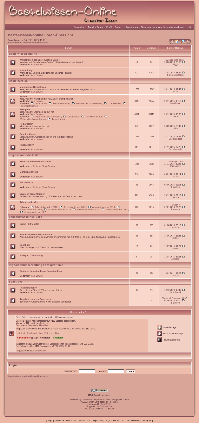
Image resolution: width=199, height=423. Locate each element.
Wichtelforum (27, 182)
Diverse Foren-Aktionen (32, 194)
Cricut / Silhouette (29, 224)
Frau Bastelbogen (175, 75)
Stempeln (25, 109)
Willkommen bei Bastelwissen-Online (40, 60)
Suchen (118, 27)
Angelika (175, 259)
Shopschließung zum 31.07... (175, 298)
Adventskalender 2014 (103, 207)
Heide (175, 128)
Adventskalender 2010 (117, 209)
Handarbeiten (27, 145)
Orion (84, 400)
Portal (91, 27)
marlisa (175, 197)
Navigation (79, 27)
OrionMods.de (105, 406)
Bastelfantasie (175, 139)
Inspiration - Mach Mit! (24, 155)
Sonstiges (25, 245)
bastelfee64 (175, 292)
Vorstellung (26, 70)
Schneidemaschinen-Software (36, 234)
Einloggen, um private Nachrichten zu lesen (162, 27)
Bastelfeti (175, 187)
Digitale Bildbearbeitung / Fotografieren (36, 265)
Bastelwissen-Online (23, 53)
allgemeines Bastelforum (33, 87)
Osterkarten (41, 103)
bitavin (175, 248)
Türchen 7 (175, 205)
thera (175, 116)
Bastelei (175, 238)
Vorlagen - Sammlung (31, 255)
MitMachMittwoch (29, 172)
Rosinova (37, 166)
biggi (175, 64)
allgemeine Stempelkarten (48, 116)
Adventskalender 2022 (35, 212)
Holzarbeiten (26, 124)
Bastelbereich (18, 81)
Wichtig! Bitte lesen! (175, 60)
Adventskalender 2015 (75, 207)
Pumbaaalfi (175, 166)
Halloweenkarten (61, 103)
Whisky (175, 227)
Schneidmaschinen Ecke (25, 217)
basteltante (175, 103)
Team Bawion (36, 65)
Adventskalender (29, 202)
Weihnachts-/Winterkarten (89, 103)
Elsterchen (49, 333)
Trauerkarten (114, 103)
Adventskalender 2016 (46, 207)
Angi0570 (105, 404)
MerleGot (43, 325)
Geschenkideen (28, 134)
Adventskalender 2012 (59, 209)
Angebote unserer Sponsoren (36, 299)
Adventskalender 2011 (88, 209)
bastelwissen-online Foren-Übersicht (28, 42)
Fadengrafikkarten (29, 106)
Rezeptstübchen (28, 287)
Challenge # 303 (175, 161)
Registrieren (132, 27)
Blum (175, 91)
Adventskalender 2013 (31, 209)
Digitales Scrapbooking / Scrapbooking (41, 271)
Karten (23, 96)
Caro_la (175, 276)
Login (189, 27)
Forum (100, 27)
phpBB (100, 400)
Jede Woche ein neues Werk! (35, 161)
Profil (109, 27)
